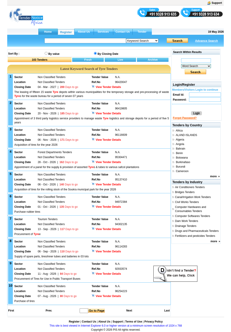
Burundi (180, 166)
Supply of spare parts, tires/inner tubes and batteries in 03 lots (51, 256)
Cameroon (182, 171)
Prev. (49, 310)
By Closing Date (107, 53)
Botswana (182, 157)
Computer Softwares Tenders (192, 216)
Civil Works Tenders (187, 202)
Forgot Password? (184, 118)
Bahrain (180, 148)
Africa (179, 130)
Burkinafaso (183, 162)
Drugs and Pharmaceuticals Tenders (197, 231)
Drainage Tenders (185, 226)
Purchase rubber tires (27, 211)
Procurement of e (27, 234)
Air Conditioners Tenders (190, 187)
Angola (180, 144)
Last (167, 310)
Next (129, 310)
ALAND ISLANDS (186, 135)
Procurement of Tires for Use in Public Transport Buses (47, 278)
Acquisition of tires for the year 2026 (35, 144)
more (213, 176)
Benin (179, 153)
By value (53, 53)
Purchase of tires (24, 301)
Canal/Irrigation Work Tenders (193, 197)
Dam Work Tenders (186, 221)
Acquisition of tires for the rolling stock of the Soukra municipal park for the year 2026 (65, 189)
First (11, 310)
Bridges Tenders (185, 192)
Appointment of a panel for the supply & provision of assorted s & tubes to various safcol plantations (76, 167)
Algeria (180, 139)
